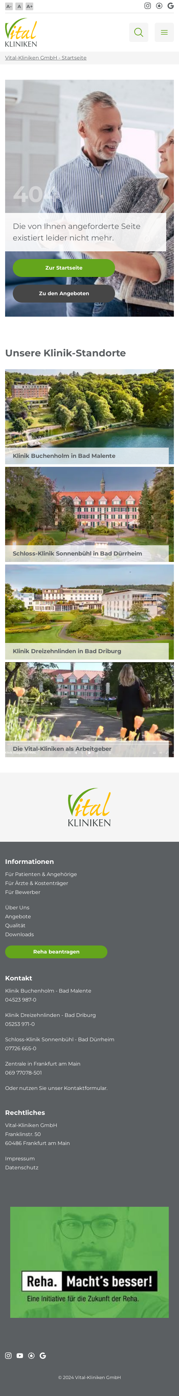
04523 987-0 (20, 1000)
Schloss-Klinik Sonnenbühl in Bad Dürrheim (77, 553)
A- (9, 6)
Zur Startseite (63, 268)
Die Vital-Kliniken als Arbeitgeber (62, 748)
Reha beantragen (56, 952)
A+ (30, 6)
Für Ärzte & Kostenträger (36, 883)
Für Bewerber (22, 892)
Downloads (19, 934)
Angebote (18, 916)
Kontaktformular (85, 1088)
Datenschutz (21, 1168)
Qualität (15, 925)
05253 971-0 (20, 1024)
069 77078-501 (23, 1073)
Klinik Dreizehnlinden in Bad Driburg (67, 651)
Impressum (20, 1159)
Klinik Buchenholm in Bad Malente (64, 455)
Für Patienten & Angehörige (41, 874)
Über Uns (17, 908)
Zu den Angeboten (64, 293)
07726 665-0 (20, 1048)
